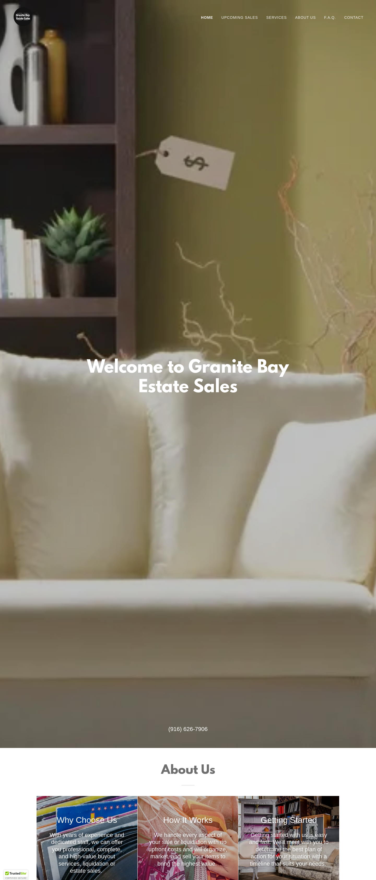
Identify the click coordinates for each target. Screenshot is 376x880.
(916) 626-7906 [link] (188, 729)
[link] (23, 16)
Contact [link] (353, 17)
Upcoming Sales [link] (239, 17)
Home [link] (207, 17)
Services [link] (276, 17)
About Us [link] (305, 17)
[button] (16, 875)
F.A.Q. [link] (330, 17)
